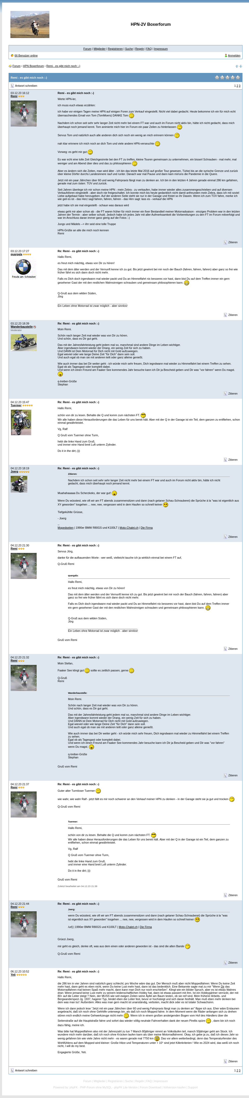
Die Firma (147, 527)
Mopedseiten (66, 527)
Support (193, 1087)
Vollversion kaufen (174, 1087)
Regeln (139, 48)
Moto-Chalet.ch (129, 527)
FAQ (149, 48)
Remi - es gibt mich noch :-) (63, 65)
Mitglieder (100, 48)
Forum (87, 48)
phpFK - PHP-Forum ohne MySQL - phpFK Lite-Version (104, 1087)
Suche (129, 48)
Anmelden (234, 55)
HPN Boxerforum (33, 65)
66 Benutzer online (26, 55)
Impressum (161, 48)
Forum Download (150, 1087)
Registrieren (115, 48)
